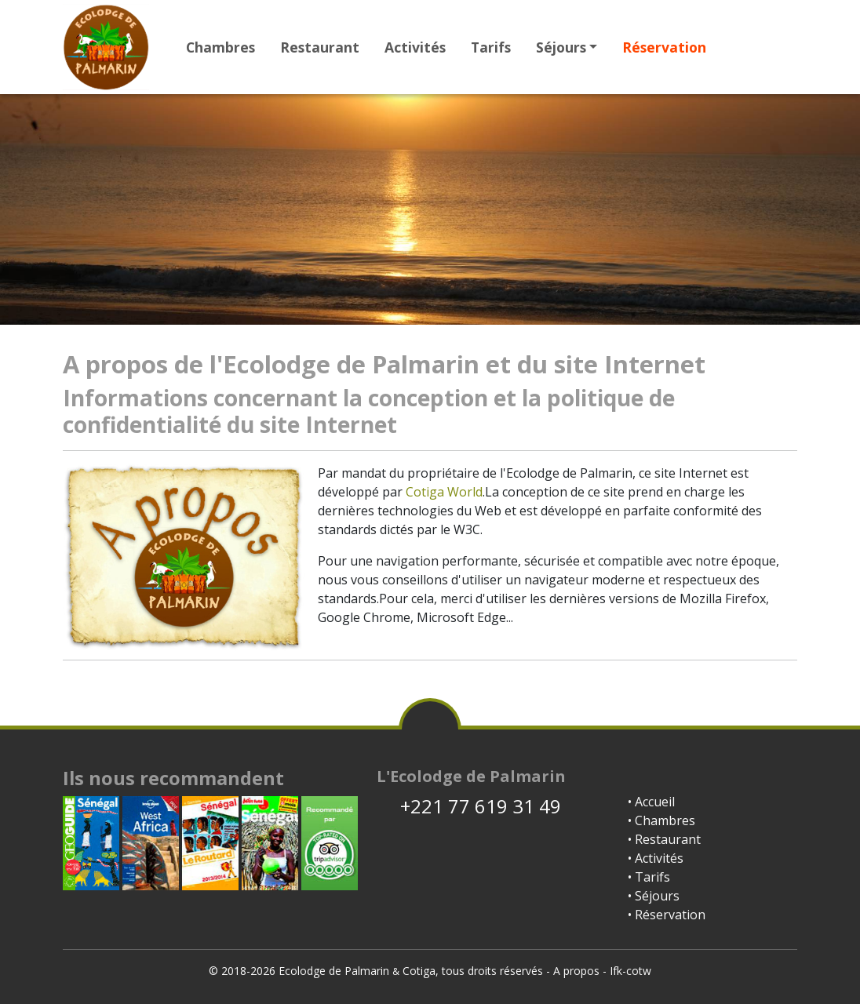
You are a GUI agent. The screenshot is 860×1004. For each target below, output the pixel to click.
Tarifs (491, 47)
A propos (576, 970)
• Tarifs (649, 877)
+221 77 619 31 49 (469, 806)
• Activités (655, 858)
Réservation (664, 47)
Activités (415, 47)
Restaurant (319, 47)
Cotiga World (444, 491)
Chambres (220, 47)
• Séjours (654, 895)
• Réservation (666, 914)
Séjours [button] (561, 47)
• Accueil (651, 801)
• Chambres (661, 820)
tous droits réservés (492, 970)
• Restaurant (664, 839)
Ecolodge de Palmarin (334, 970)
